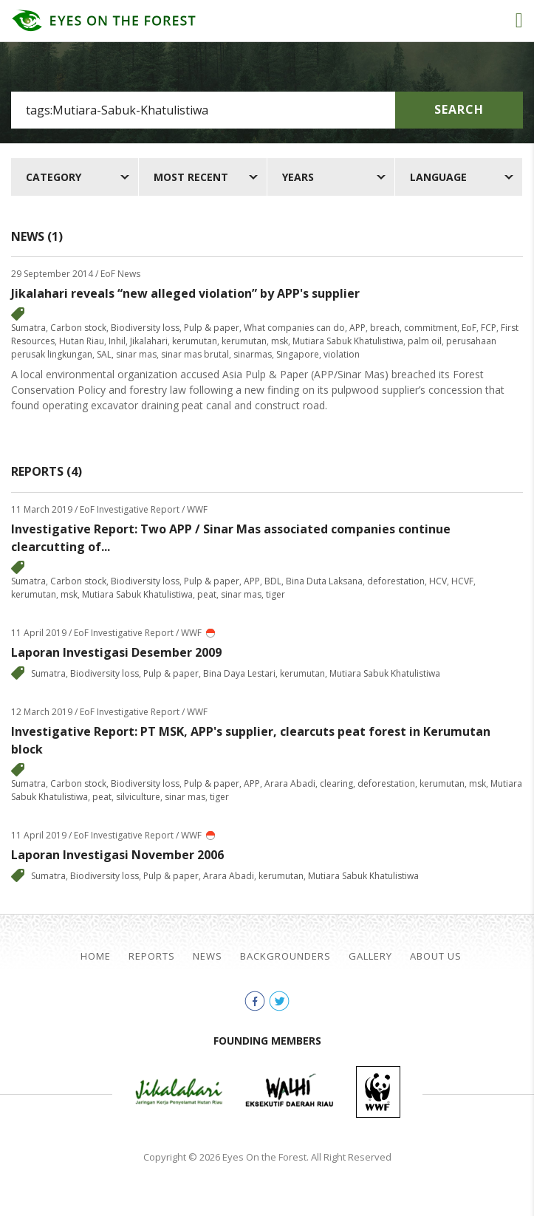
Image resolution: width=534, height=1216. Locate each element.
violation (342, 354)
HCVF (462, 581)
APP (357, 327)
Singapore (297, 354)
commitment (430, 327)
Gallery (370, 956)
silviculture (138, 796)
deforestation (396, 581)
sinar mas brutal (195, 354)
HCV (438, 581)
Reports (152, 956)
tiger (275, 594)
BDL (272, 581)
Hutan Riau (81, 341)
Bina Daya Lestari (239, 673)
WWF (378, 1092)
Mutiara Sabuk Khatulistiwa (347, 341)
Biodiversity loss (145, 327)
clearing (336, 783)
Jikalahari (149, 341)
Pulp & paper (211, 327)
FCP (488, 327)
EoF (469, 327)
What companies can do (294, 327)
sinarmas (252, 354)
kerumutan (194, 341)
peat (206, 594)
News (207, 956)
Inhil (117, 341)
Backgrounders (285, 956)
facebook (254, 1001)
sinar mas (136, 354)
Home (96, 956)
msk (279, 341)
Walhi (289, 1092)
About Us (436, 956)
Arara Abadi (289, 783)
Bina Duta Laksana (324, 581)
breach (385, 327)
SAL (104, 354)
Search (459, 109)
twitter (279, 1001)
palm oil (425, 341)
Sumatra (28, 327)
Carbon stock (78, 327)
